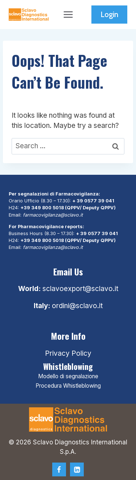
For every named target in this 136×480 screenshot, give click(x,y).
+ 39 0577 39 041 (93, 200)
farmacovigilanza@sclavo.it (53, 215)
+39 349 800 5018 (42, 207)
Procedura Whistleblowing (68, 385)
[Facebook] (59, 469)
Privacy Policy (68, 353)
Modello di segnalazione (68, 376)
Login (109, 14)
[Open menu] (68, 14)
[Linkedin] (77, 469)
